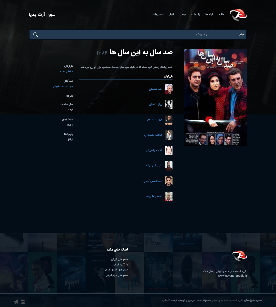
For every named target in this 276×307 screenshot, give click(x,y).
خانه (221, 14)
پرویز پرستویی (153, 120)
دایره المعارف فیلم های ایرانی (227, 300)
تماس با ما (158, 14)
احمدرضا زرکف (154, 196)
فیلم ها (209, 14)
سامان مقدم (66, 71)
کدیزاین (166, 300)
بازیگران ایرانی (120, 264)
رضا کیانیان (155, 89)
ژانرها (195, 14)
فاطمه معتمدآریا (153, 135)
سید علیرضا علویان (63, 86)
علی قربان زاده (154, 166)
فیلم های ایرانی (119, 259)
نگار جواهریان (154, 150)
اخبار (171, 14)
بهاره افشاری (155, 104)
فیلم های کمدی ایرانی (116, 270)
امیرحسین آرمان (152, 181)
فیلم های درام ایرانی (117, 275)
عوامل (183, 14)
